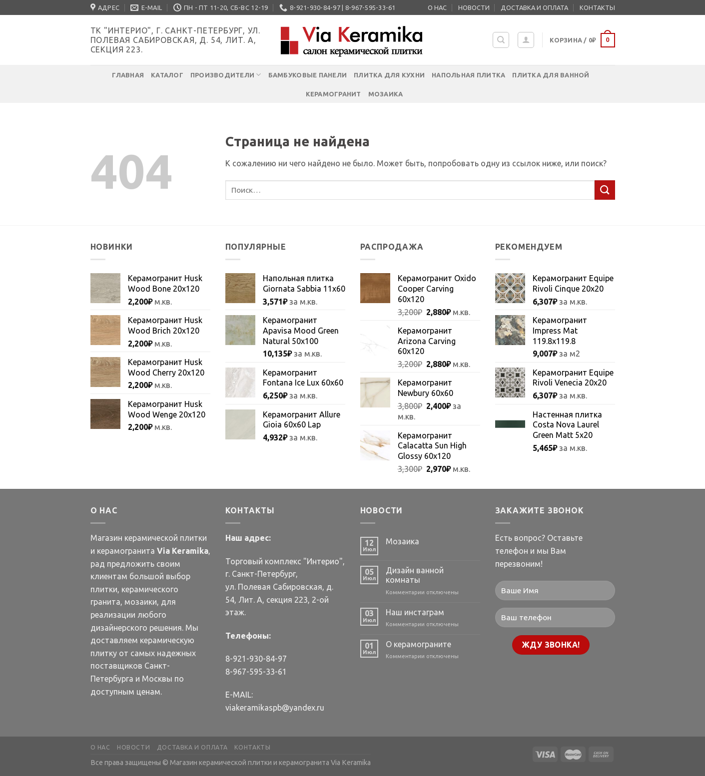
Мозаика (385, 93)
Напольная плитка (468, 74)
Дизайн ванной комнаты (415, 575)
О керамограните (418, 644)
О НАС (437, 7)
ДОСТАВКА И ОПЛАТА (534, 7)
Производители (225, 74)
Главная (128, 74)
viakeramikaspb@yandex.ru (274, 707)
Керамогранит (333, 93)
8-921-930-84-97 (256, 658)
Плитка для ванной (550, 74)
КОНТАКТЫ (597, 7)
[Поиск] (501, 40)
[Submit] (605, 190)
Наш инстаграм (415, 612)
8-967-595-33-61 (256, 671)
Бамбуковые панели (307, 74)
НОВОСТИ (474, 7)
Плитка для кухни (389, 74)
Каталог (167, 74)
